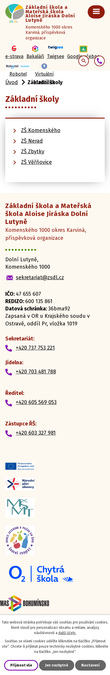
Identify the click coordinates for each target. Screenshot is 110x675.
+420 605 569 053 (36, 402)
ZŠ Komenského (40, 130)
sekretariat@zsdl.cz (40, 277)
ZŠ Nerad (32, 141)
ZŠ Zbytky (32, 151)
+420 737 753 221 (35, 348)
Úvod (11, 82)
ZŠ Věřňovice (36, 162)
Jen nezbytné (56, 665)
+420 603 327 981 (36, 433)
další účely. (67, 633)
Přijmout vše (21, 665)
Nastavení (90, 665)
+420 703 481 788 (36, 371)
